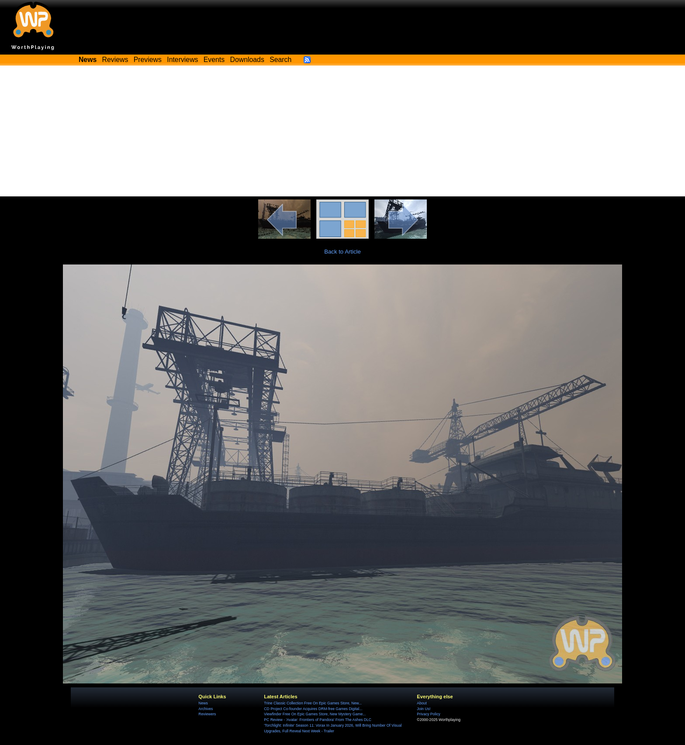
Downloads (247, 59)
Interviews (182, 59)
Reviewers (207, 714)
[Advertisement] (342, 131)
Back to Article (342, 251)
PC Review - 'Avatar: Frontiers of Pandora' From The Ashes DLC (317, 720)
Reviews (115, 59)
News (203, 703)
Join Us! (423, 709)
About (421, 703)
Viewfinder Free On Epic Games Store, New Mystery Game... (315, 714)
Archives (205, 709)
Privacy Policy (428, 714)
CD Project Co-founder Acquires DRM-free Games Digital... (313, 709)
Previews (148, 59)
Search (280, 59)
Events (214, 59)
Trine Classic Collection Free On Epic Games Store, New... (313, 703)
